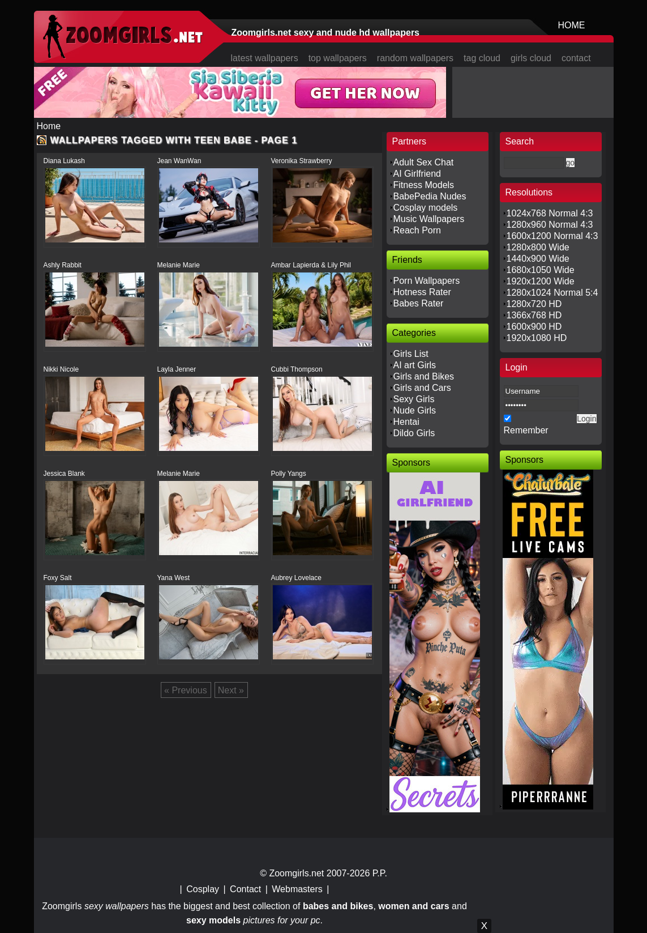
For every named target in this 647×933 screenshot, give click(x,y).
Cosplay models (425, 207)
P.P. (379, 873)
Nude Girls (414, 410)
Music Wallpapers (429, 219)
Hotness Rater (422, 292)
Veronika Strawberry (301, 161)
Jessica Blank (64, 474)
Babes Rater (418, 303)
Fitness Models (424, 185)
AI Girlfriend (417, 173)
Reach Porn (417, 230)
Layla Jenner (176, 369)
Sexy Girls (414, 399)
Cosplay (202, 889)
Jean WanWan (179, 161)
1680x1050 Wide (541, 270)
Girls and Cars (422, 388)
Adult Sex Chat (423, 162)
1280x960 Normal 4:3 (550, 224)
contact (576, 58)
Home (49, 126)
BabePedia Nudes (429, 196)
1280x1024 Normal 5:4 (552, 292)
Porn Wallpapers (426, 281)
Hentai (406, 422)
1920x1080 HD (537, 338)
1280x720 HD (534, 304)
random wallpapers (415, 58)
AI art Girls (414, 365)
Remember (526, 430)
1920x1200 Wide (541, 281)
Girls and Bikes (424, 376)
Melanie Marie (178, 265)
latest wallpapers (264, 58)
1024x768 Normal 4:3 (550, 213)
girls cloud (531, 58)
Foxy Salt (58, 578)
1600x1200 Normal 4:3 (552, 236)
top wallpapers (337, 58)
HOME (571, 25)
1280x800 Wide (538, 247)
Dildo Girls (414, 433)
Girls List (411, 354)
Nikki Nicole (61, 369)
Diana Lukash (64, 161)
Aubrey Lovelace (296, 578)
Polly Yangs (288, 474)
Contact (245, 889)
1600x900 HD (534, 326)
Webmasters (297, 889)
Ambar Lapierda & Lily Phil (311, 265)
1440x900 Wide (538, 258)
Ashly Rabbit (63, 265)
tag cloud (482, 58)
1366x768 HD (534, 315)
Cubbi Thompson (297, 369)
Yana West (173, 578)
